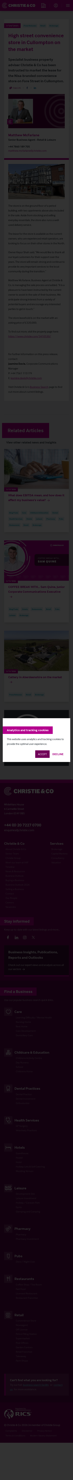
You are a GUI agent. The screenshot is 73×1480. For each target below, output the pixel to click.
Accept (42, 754)
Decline (57, 754)
